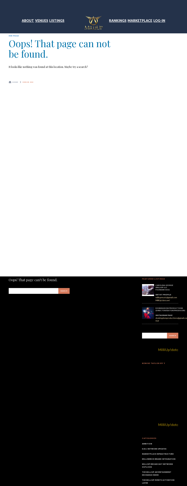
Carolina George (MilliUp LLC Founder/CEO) (164, 287)
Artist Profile (163, 295)
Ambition (147, 444)
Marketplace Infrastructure (158, 454)
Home (15, 82)
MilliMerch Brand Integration (159, 459)
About (28, 20)
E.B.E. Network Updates (154, 449)
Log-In (159, 20)
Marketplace (140, 20)
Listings (56, 20)
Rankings (118, 20)
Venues (41, 20)
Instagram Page (164, 315)
